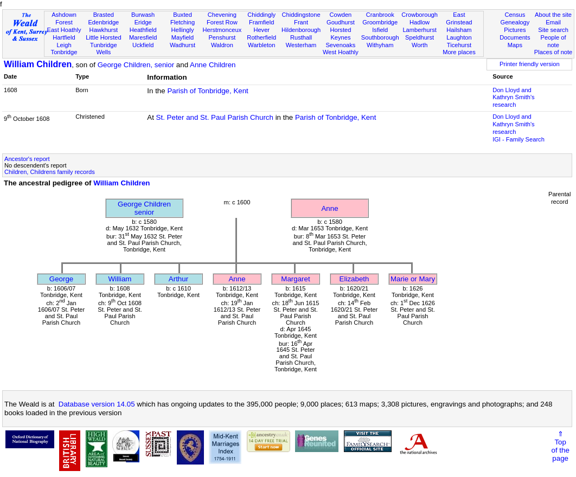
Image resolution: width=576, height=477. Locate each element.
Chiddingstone (301, 14)
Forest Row (222, 22)
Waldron (222, 45)
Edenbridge (103, 22)
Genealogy (515, 22)
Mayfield (182, 37)
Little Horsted (103, 37)
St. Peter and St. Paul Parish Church (214, 117)
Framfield (261, 22)
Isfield (380, 30)
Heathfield (143, 30)
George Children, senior (136, 65)
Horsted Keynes (340, 34)
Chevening (222, 14)
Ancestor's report (27, 159)
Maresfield (143, 37)
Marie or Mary (413, 279)
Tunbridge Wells (103, 49)
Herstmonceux (222, 30)
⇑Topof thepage (560, 446)
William (120, 279)
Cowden (341, 14)
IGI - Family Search (518, 139)
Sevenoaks (340, 45)
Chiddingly (261, 14)
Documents (515, 37)
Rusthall (301, 37)
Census (515, 14)
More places (459, 52)
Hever (261, 30)
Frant (301, 22)
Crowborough (419, 14)
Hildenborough (301, 30)
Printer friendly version (530, 64)
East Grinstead (459, 18)
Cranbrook (380, 14)
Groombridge (380, 22)
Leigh (63, 45)
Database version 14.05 (97, 404)
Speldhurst (419, 37)
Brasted (103, 14)
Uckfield (143, 45)
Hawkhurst (103, 30)
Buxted (182, 14)
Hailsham (458, 30)
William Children (38, 64)
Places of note (553, 52)
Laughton (458, 37)
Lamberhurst (419, 30)
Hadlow (419, 22)
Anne (329, 208)
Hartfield (64, 37)
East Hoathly (64, 30)
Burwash (143, 14)
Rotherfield (261, 37)
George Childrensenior (144, 208)
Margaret (295, 279)
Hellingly (182, 30)
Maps (515, 45)
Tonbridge (64, 52)
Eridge (143, 22)
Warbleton (261, 45)
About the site (553, 14)
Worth (419, 45)
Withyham (380, 45)
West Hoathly (341, 52)
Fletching (182, 22)
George (61, 279)
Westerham (301, 45)
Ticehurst (459, 45)
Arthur (178, 279)
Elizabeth (354, 279)
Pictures (515, 30)
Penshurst (221, 37)
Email (553, 22)
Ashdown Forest (64, 18)
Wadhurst (182, 45)
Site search (553, 30)
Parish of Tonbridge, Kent (207, 91)
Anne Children (212, 65)
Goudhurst (341, 22)
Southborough (380, 37)
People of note (553, 41)
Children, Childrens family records (49, 172)
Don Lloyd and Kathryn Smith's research (513, 97)
